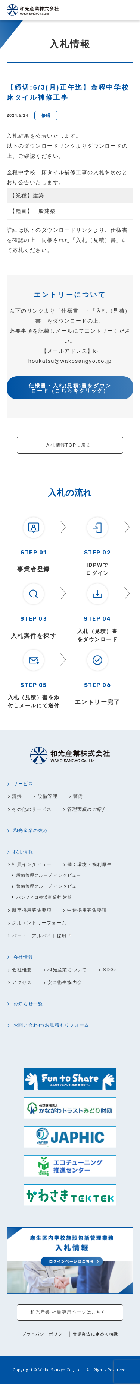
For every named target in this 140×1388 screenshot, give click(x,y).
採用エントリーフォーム (41, 924)
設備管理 (49, 797)
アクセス (22, 984)
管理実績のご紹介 (92, 809)
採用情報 (24, 852)
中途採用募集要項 (92, 911)
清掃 (17, 797)
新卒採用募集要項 (33, 911)
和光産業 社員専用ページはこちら (68, 1315)
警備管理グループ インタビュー (48, 887)
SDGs (115, 971)
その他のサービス (33, 809)
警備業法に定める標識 (95, 1337)
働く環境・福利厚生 (94, 865)
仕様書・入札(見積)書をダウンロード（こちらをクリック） (70, 388)
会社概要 (22, 971)
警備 (81, 797)
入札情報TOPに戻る (68, 445)
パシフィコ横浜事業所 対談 (44, 898)
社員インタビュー (33, 865)
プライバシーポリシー (44, 1337)
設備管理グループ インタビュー (48, 876)
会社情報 (24, 958)
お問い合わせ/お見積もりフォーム (54, 1027)
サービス (24, 784)
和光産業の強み (32, 831)
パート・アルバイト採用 (41, 937)
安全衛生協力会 (68, 984)
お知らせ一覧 (29, 1005)
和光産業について (70, 971)
